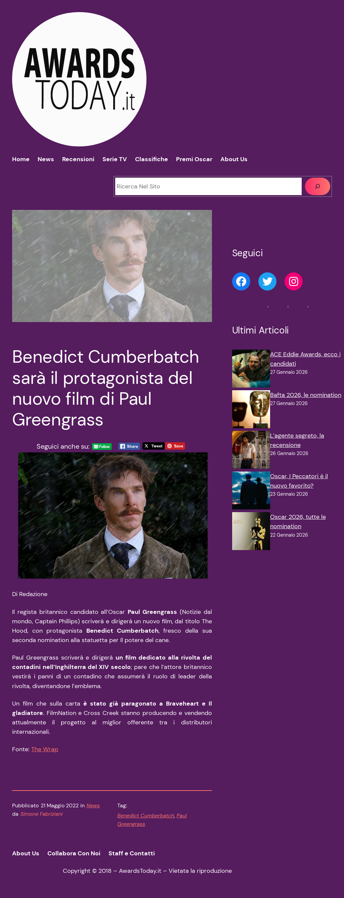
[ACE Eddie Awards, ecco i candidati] (251, 370)
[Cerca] (317, 186)
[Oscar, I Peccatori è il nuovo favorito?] (251, 492)
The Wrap (44, 749)
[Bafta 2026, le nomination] (251, 410)
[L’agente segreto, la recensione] (251, 451)
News (93, 805)
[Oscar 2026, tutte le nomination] (251, 532)
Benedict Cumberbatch (145, 815)
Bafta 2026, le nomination (305, 395)
